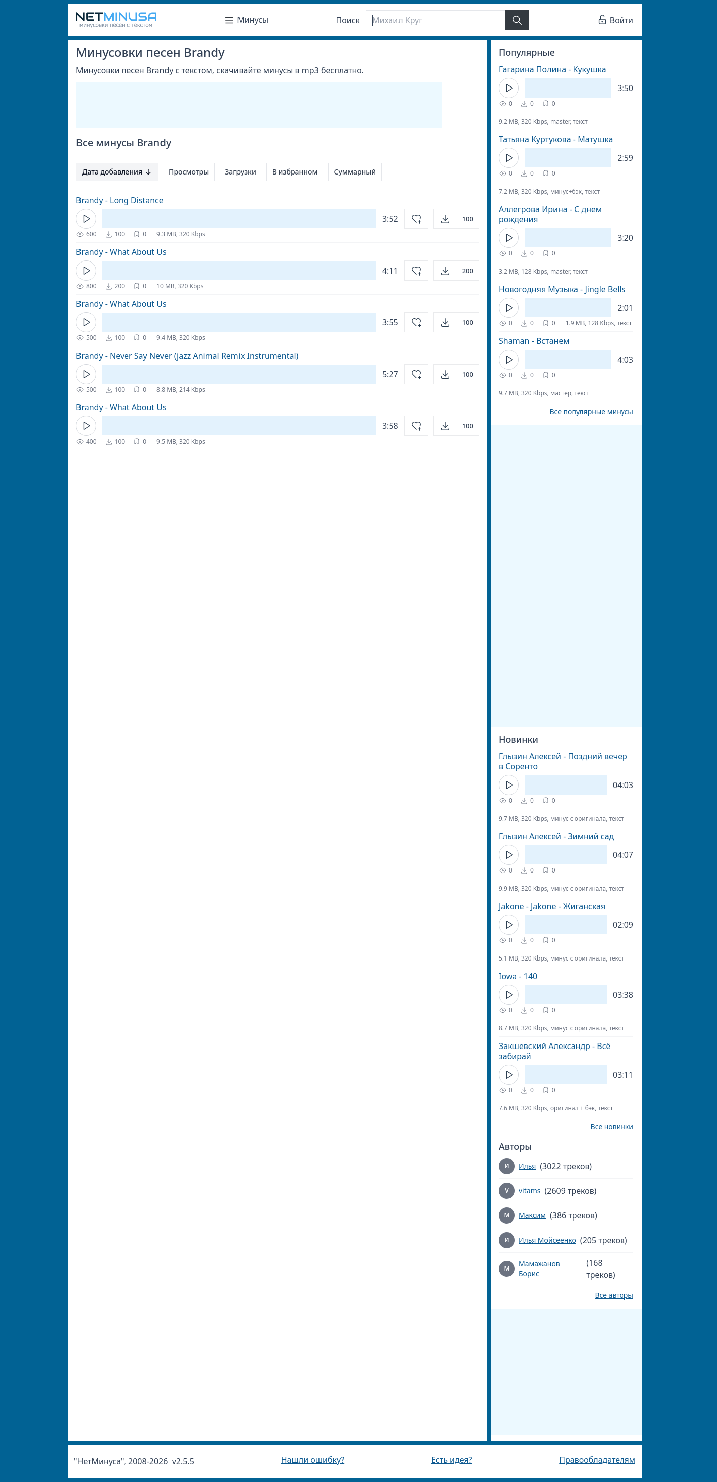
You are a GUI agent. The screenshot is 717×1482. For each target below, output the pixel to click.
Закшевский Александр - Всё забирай (554, 1051)
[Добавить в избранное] (416, 218)
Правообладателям (597, 1460)
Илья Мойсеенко (547, 1240)
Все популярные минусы (591, 411)
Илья (527, 1166)
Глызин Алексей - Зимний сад (556, 836)
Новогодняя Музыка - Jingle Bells (562, 289)
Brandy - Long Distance (120, 200)
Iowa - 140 (518, 976)
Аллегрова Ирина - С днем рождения (550, 214)
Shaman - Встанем (534, 341)
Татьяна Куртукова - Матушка (556, 139)
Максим (532, 1215)
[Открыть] (456, 218)
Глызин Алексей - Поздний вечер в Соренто (563, 761)
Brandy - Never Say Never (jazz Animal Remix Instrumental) (187, 356)
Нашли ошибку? (312, 1460)
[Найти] (517, 20)
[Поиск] (435, 20)
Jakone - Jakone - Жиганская (552, 906)
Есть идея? (451, 1460)
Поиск (348, 20)
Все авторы (614, 1295)
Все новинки (612, 1126)
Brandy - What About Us (121, 252)
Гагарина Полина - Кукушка (552, 69)
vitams (529, 1190)
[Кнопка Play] (86, 219)
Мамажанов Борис (539, 1268)
